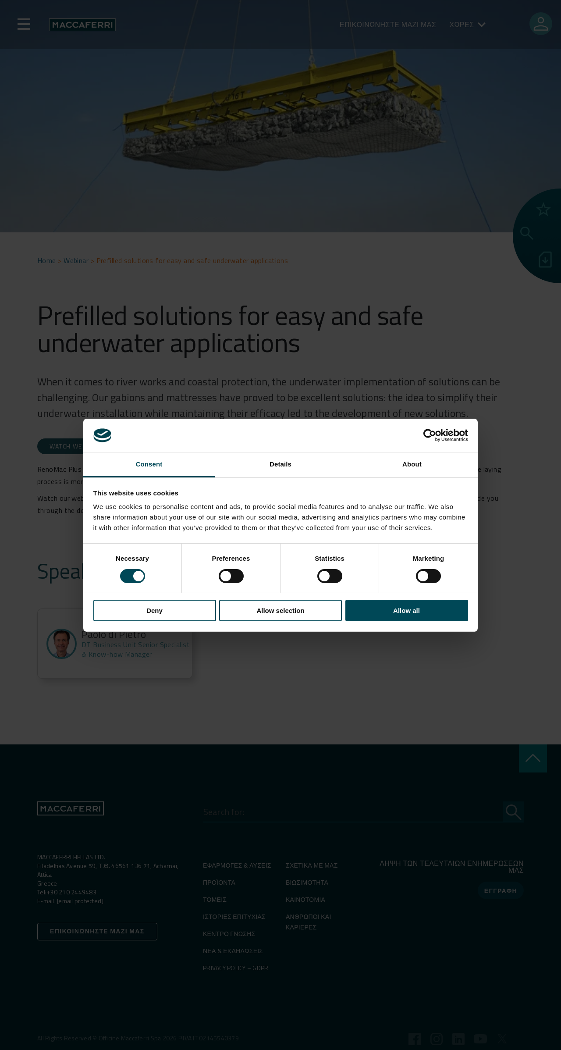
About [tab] (412, 464)
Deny (154, 610)
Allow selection (280, 610)
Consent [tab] (149, 464)
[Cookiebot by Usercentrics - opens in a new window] (429, 435)
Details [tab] (280, 464)
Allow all (406, 610)
